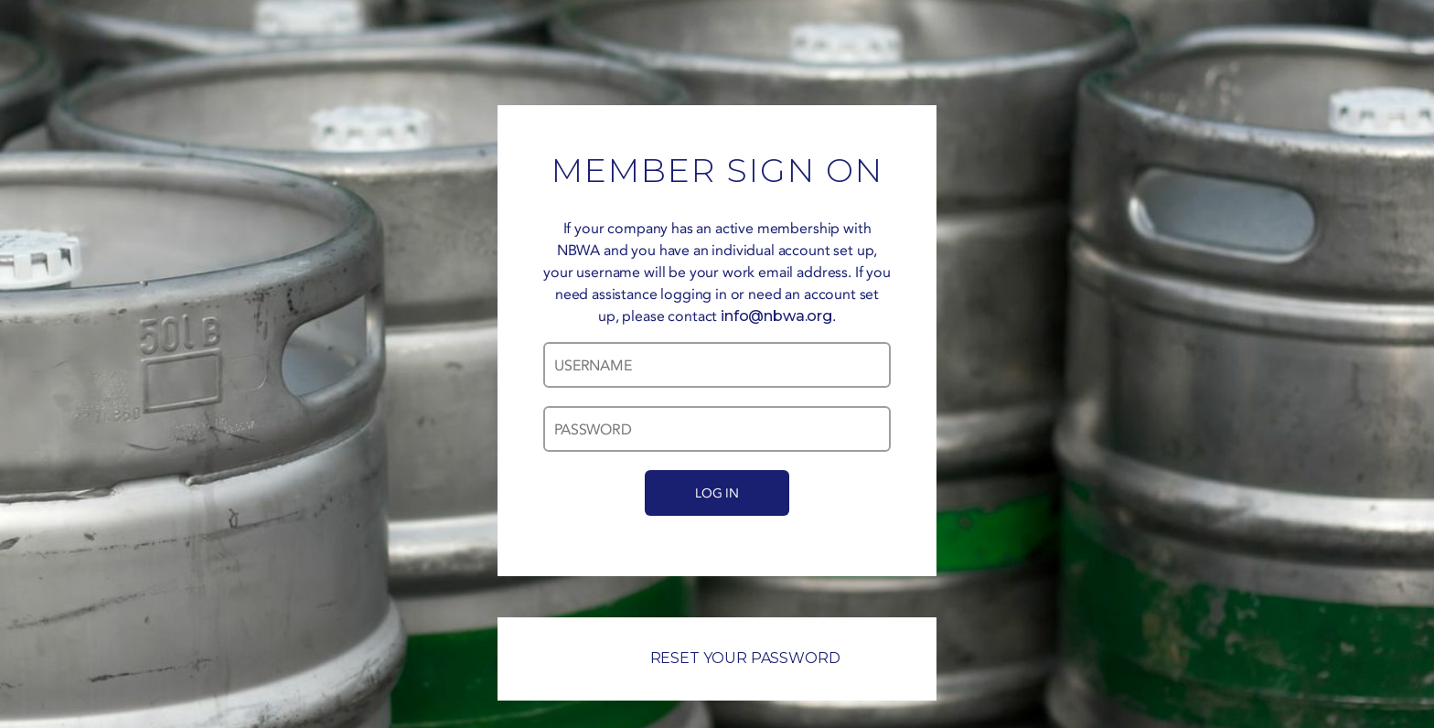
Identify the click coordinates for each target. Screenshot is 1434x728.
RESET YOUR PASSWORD (717, 658)
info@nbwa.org (776, 316)
